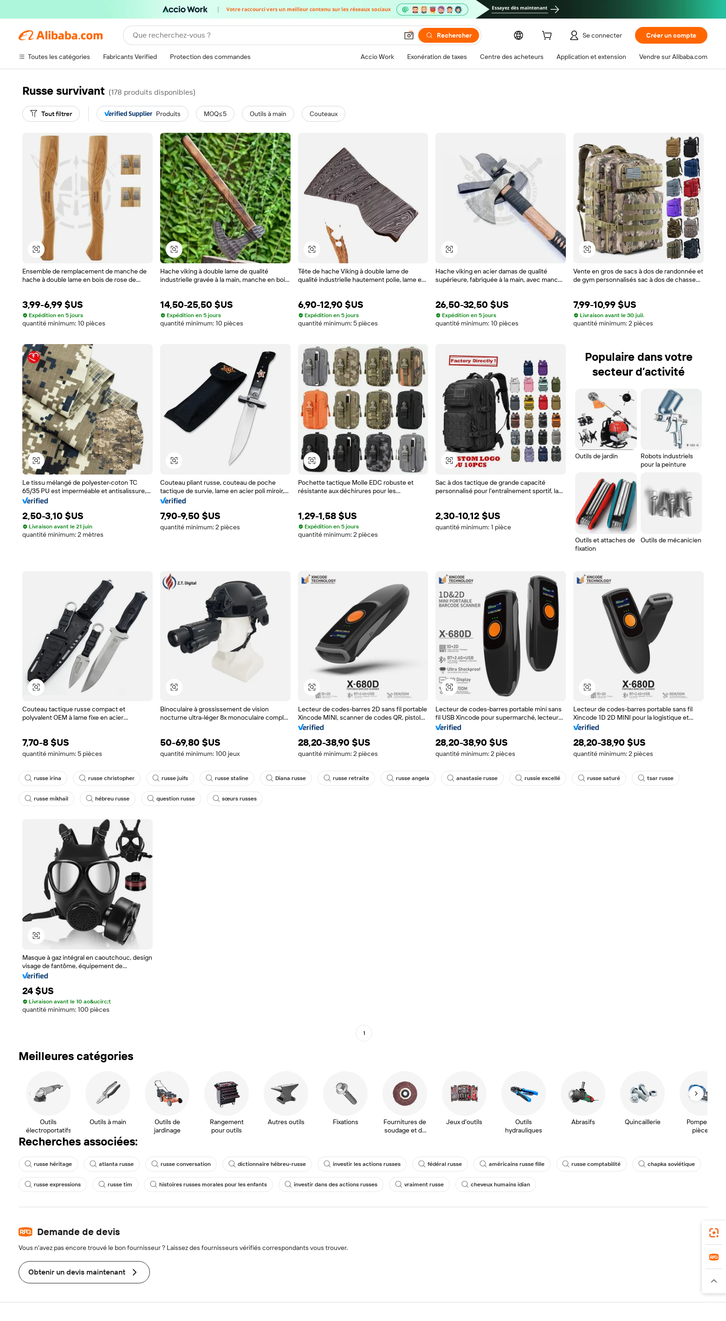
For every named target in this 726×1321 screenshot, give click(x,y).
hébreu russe (108, 798)
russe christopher (107, 778)
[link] (714, 1233)
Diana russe (286, 778)
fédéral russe (440, 1164)
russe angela (408, 778)
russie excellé (537, 778)
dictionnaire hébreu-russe (267, 1164)
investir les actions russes (362, 1164)
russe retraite (346, 778)
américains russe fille (512, 1164)
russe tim (115, 1184)
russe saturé (599, 778)
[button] (409, 35)
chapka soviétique (666, 1164)
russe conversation (181, 1164)
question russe (171, 798)
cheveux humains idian (495, 1184)
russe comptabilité (591, 1164)
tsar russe (656, 778)
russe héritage (48, 1164)
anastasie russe (472, 778)
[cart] (549, 36)
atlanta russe (112, 1164)
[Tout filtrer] (51, 114)
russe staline (227, 778)
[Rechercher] (448, 35)
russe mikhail (46, 798)
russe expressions (53, 1184)
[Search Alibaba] (264, 35)
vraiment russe (419, 1184)
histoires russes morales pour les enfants (208, 1184)
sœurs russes (235, 798)
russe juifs (170, 778)
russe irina (43, 778)
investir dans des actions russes (331, 1184)
